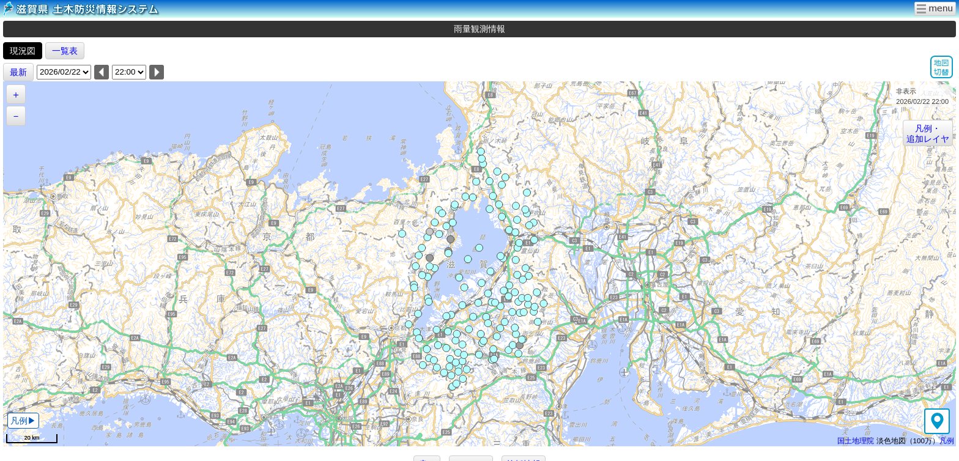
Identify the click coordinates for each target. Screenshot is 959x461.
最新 (18, 72)
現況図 (22, 51)
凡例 (946, 440)
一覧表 (65, 51)
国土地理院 (855, 440)
